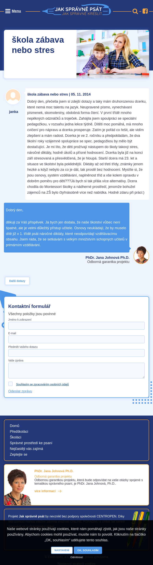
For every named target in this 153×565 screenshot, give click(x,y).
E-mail (12, 333)
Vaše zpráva (15, 360)
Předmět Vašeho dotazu (23, 346)
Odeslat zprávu (20, 391)
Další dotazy (17, 280)
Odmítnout (76, 557)
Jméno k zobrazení (19, 319)
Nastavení (61, 550)
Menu (16, 11)
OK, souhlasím (87, 550)
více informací (45, 491)
